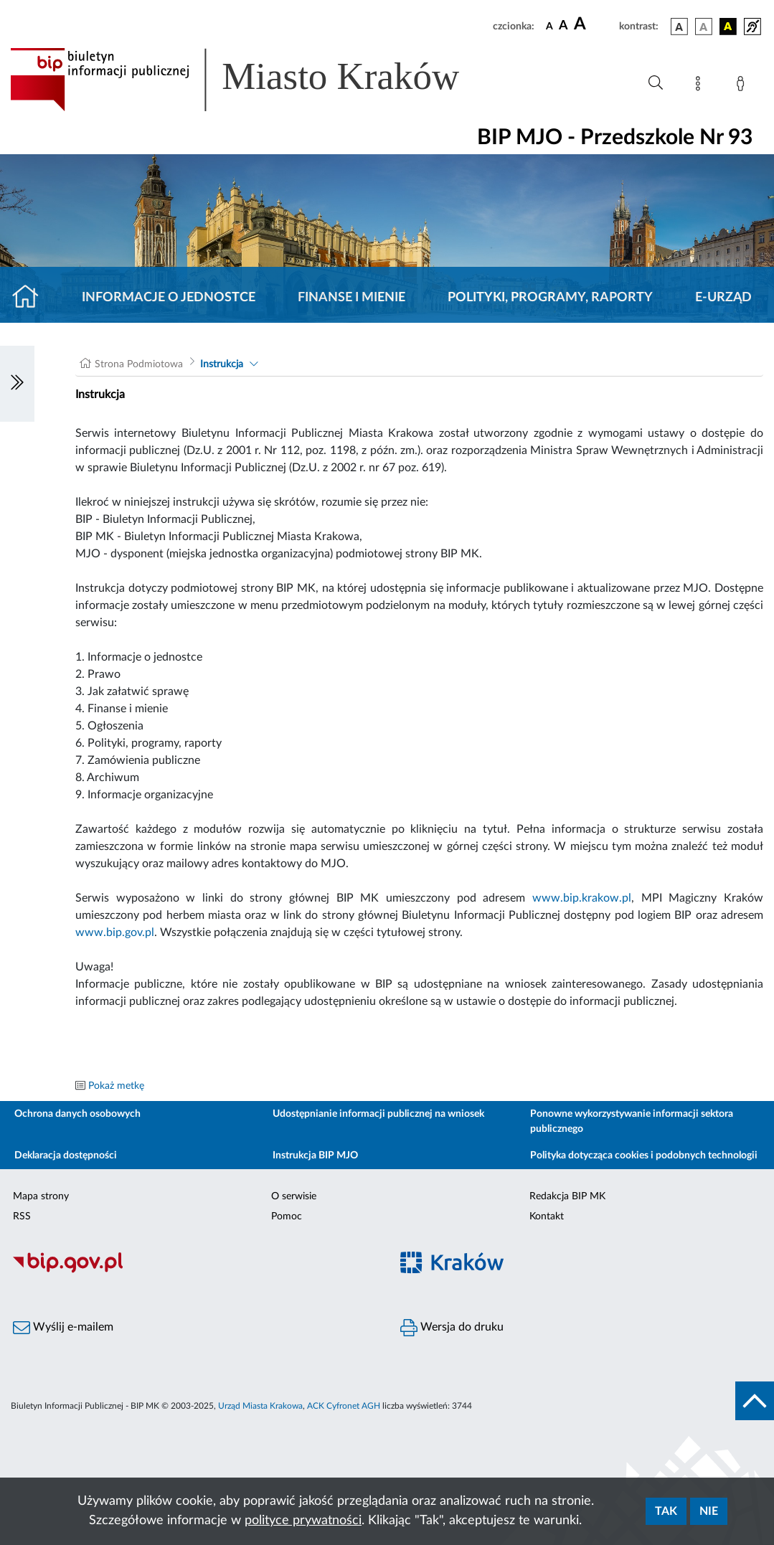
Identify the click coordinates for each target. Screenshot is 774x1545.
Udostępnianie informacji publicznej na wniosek (378, 1114)
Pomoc (286, 1216)
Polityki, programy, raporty (550, 297)
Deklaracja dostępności (65, 1156)
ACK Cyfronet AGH (343, 1406)
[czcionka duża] (594, 24)
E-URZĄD (723, 297)
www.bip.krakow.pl (581, 898)
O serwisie (293, 1196)
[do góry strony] (754, 1400)
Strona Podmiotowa (139, 364)
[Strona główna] (31, 297)
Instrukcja (221, 364)
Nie (708, 1511)
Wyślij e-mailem (63, 1327)
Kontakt (546, 1216)
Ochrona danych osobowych (77, 1114)
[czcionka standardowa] (549, 25)
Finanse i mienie (351, 297)
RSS (22, 1216)
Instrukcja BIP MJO (315, 1156)
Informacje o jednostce (168, 297)
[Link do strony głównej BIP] (255, 79)
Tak (666, 1511)
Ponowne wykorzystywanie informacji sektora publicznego (631, 1121)
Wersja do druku (452, 1327)
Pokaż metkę (116, 1086)
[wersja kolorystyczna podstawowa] (679, 26)
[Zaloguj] (743, 86)
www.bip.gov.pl (114, 932)
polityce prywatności (303, 1520)
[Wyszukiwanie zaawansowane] (655, 83)
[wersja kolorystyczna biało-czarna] (703, 26)
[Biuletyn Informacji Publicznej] (194, 1271)
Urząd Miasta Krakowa (260, 1406)
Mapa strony (41, 1196)
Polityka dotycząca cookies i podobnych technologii (644, 1156)
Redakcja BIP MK (567, 1196)
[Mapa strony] (701, 86)
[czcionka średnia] (563, 26)
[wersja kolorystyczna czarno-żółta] (728, 26)
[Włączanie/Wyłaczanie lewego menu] (17, 384)
